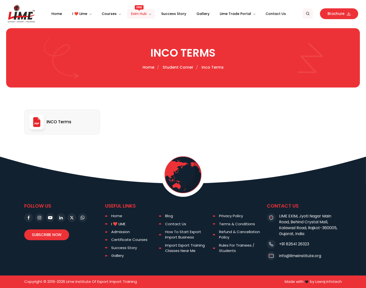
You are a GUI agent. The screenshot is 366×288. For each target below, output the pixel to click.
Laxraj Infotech (328, 281)
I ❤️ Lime (79, 13)
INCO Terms (50, 122)
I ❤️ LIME (118, 223)
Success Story (173, 13)
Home (56, 13)
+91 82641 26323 (294, 244)
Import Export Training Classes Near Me (185, 248)
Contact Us (276, 13)
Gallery (202, 13)
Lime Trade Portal (235, 13)
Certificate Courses (129, 239)
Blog (169, 215)
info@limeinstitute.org (300, 256)
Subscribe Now (46, 234)
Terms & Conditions (237, 223)
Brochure (339, 13)
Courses (109, 13)
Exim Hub (139, 12)
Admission (120, 231)
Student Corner (178, 67)
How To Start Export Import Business (183, 234)
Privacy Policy (231, 215)
